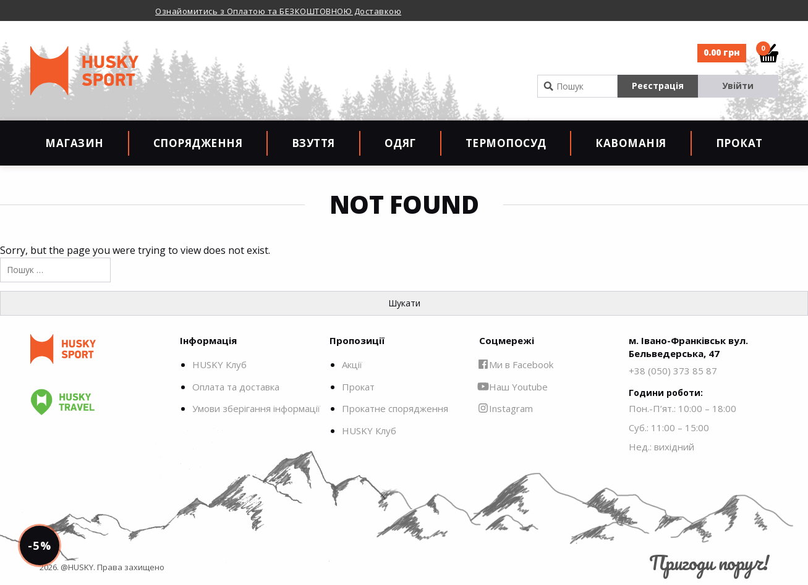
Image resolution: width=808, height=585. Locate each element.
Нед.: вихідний (661, 446)
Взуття (313, 143)
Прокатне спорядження (395, 408)
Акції (352, 364)
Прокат (739, 143)
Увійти (738, 85)
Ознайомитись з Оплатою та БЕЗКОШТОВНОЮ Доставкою (278, 11)
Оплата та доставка (235, 387)
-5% (39, 545)
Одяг (400, 143)
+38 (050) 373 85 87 (673, 370)
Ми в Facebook (516, 364)
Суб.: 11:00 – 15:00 (669, 427)
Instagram (506, 408)
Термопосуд (506, 143)
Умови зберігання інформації (256, 408)
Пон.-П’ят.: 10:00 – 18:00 (682, 408)
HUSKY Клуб (219, 364)
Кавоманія (630, 143)
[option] (308, 10)
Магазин (74, 143)
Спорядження (198, 143)
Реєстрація (658, 85)
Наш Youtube (513, 387)
